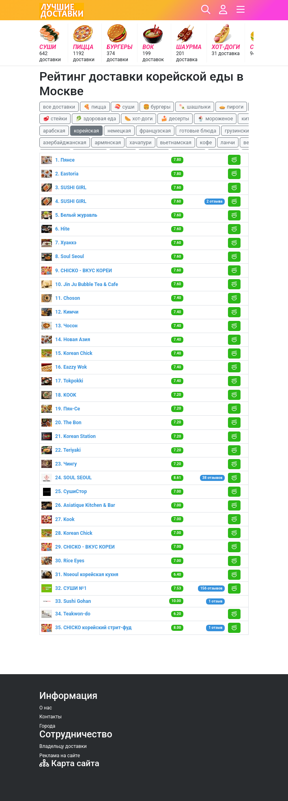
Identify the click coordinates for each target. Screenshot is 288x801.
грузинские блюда (247, 131)
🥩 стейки (55, 118)
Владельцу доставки (63, 746)
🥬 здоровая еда (95, 118)
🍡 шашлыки (195, 107)
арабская (54, 131)
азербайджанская (64, 142)
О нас (45, 708)
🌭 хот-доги (139, 118)
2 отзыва (214, 201)
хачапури (140, 142)
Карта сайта (69, 763)
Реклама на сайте (59, 755)
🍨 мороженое (215, 118)
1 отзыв (215, 601)
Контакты (50, 717)
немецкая (119, 131)
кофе (206, 142)
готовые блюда (197, 131)
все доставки (59, 107)
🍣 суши (124, 107)
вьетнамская (175, 142)
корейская (86, 131)
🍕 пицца (95, 107)
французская (155, 131)
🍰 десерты (175, 118)
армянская (108, 142)
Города (47, 726)
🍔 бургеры (157, 107)
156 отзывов (211, 588)
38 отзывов (212, 478)
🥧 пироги (231, 107)
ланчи (228, 142)
